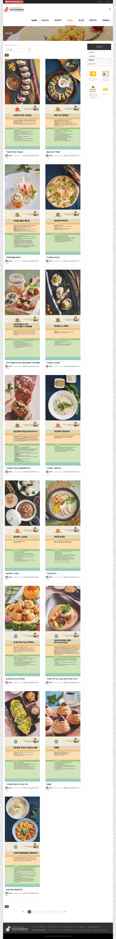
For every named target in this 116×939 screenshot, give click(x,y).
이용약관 (42, 927)
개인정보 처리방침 (53, 927)
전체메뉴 (106, 20)
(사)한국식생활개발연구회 (14, 1)
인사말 (34, 927)
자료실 (70, 20)
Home (87, 33)
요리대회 (91, 60)
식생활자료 (91, 56)
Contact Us (81, 927)
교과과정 (58, 20)
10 (58, 912)
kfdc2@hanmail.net (93, 927)
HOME (34, 20)
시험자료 (91, 52)
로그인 (108, 1)
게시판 (81, 20)
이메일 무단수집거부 (68, 927)
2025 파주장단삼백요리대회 (31, 155)
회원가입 (100, 1)
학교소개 (45, 20)
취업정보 (93, 20)
